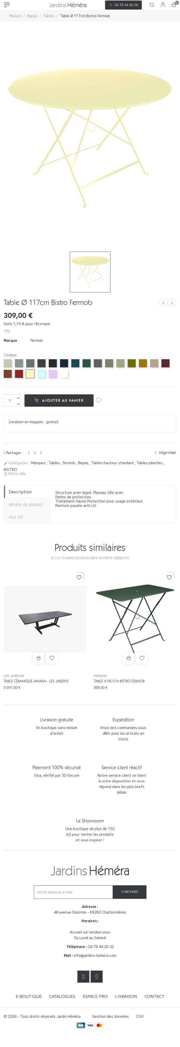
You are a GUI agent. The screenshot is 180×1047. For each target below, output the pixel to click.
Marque (10, 340)
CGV (140, 1016)
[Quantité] (12, 400)
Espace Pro (95, 996)
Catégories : (17, 463)
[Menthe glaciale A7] (41, 374)
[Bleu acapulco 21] (75, 363)
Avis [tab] (16, 517)
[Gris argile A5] (8, 363)
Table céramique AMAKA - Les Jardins (36, 681)
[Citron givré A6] (30, 374)
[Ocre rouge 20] (8, 374)
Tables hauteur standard (112, 462)
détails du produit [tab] (26, 504)
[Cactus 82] (109, 363)
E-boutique (29, 996)
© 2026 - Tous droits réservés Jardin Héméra (42, 1016)
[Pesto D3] (132, 363)
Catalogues (62, 996)
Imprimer (165, 452)
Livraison (126, 996)
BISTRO (10, 469)
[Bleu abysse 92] (64, 363)
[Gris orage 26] (30, 363)
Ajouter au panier (59, 400)
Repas (83, 462)
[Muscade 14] (154, 363)
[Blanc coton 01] (64, 374)
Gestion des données (110, 1016)
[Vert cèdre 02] (87, 363)
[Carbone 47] (41, 363)
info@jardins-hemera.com (95, 955)
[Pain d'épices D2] (143, 363)
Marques (39, 462)
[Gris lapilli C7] (19, 363)
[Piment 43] (19, 374)
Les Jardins (14, 676)
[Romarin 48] (98, 363)
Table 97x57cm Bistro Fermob (119, 681)
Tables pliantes (149, 462)
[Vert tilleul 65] (120, 363)
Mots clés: (15, 474)
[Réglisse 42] (53, 363)
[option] (90, 138)
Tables (54, 462)
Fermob (36, 340)
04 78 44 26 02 (101, 946)
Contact (154, 996)
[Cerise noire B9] (165, 363)
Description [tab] (20, 492)
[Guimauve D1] (53, 374)
